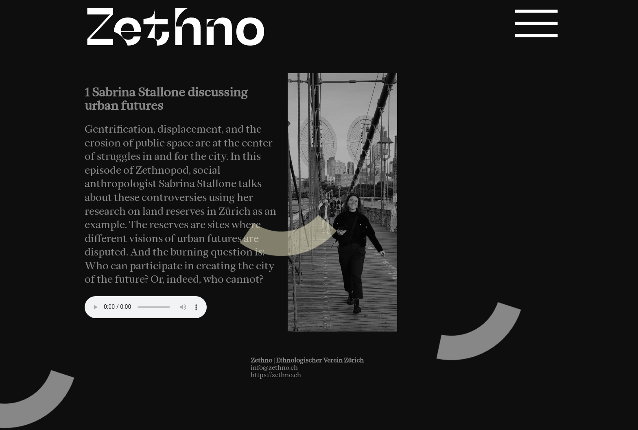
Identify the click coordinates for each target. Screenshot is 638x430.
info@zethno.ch (274, 367)
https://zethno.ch (276, 374)
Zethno (176, 31)
